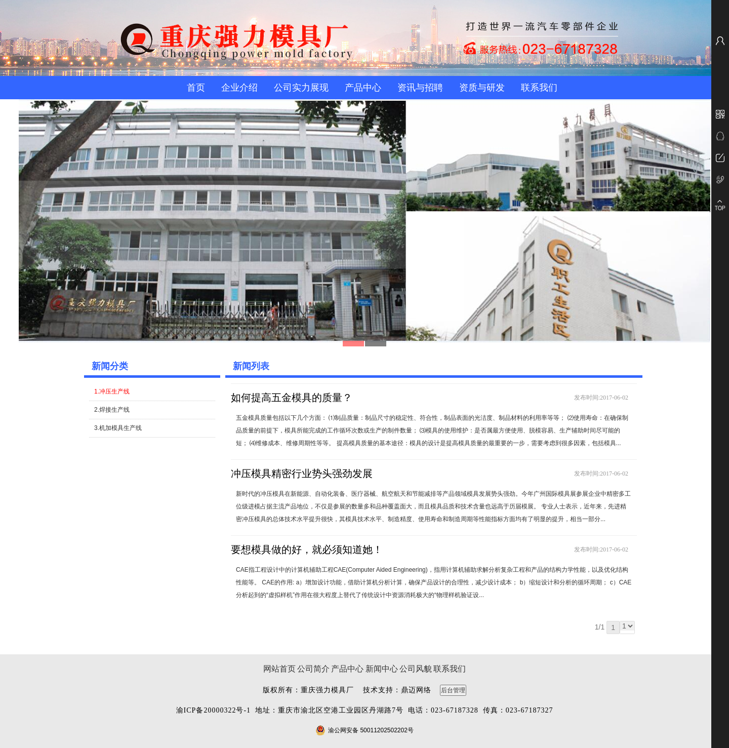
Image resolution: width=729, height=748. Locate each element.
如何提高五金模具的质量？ (291, 397)
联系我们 (539, 88)
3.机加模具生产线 (118, 427)
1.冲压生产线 (112, 391)
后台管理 (453, 690)
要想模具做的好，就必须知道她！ (307, 549)
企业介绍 (239, 88)
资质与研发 (482, 88)
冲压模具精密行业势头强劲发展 (302, 473)
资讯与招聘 (420, 88)
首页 (196, 88)
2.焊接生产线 (112, 409)
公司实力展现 (301, 88)
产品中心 (363, 88)
